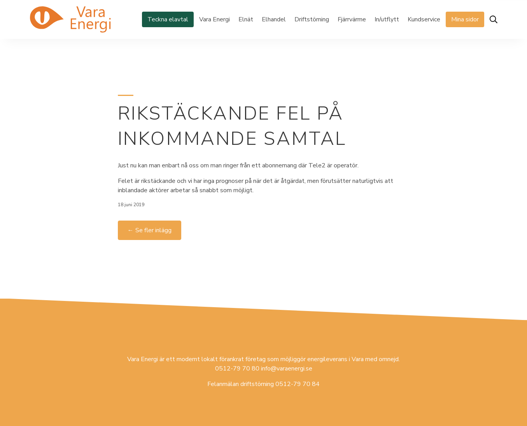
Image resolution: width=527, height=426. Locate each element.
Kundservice (424, 19)
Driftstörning (311, 19)
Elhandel (274, 19)
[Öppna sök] (494, 19)
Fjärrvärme (352, 19)
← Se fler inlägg (150, 230)
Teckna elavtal (167, 19)
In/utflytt (387, 19)
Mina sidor (465, 19)
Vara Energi (214, 19)
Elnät (245, 19)
